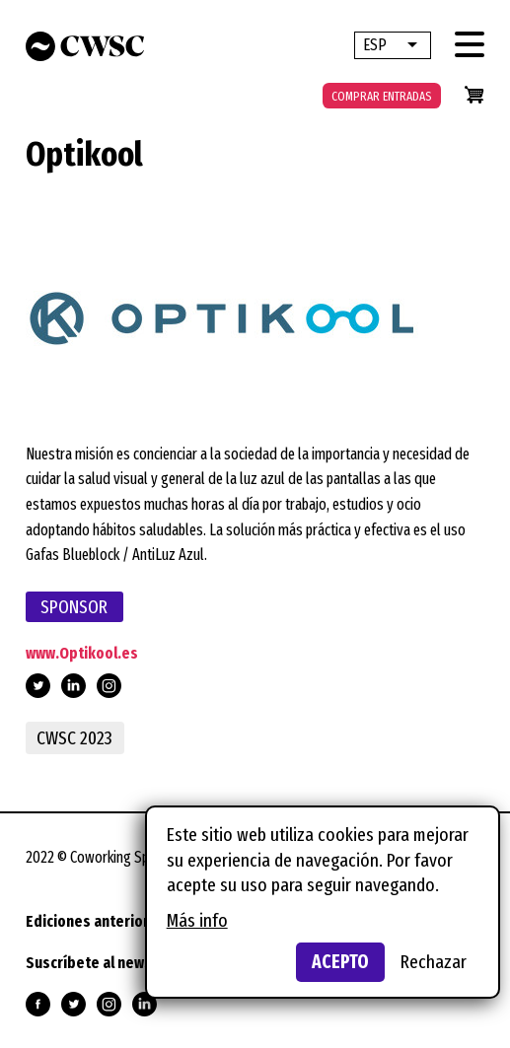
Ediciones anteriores (96, 921)
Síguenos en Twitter (73, 1004)
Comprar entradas (381, 96)
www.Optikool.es (82, 653)
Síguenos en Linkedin (144, 1004)
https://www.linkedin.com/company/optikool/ (73, 685)
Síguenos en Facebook (38, 1004)
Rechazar (434, 961)
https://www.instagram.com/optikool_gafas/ (109, 685)
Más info (197, 920)
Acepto (340, 961)
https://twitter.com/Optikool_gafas (38, 685)
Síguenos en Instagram (109, 1004)
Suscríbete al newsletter (108, 962)
